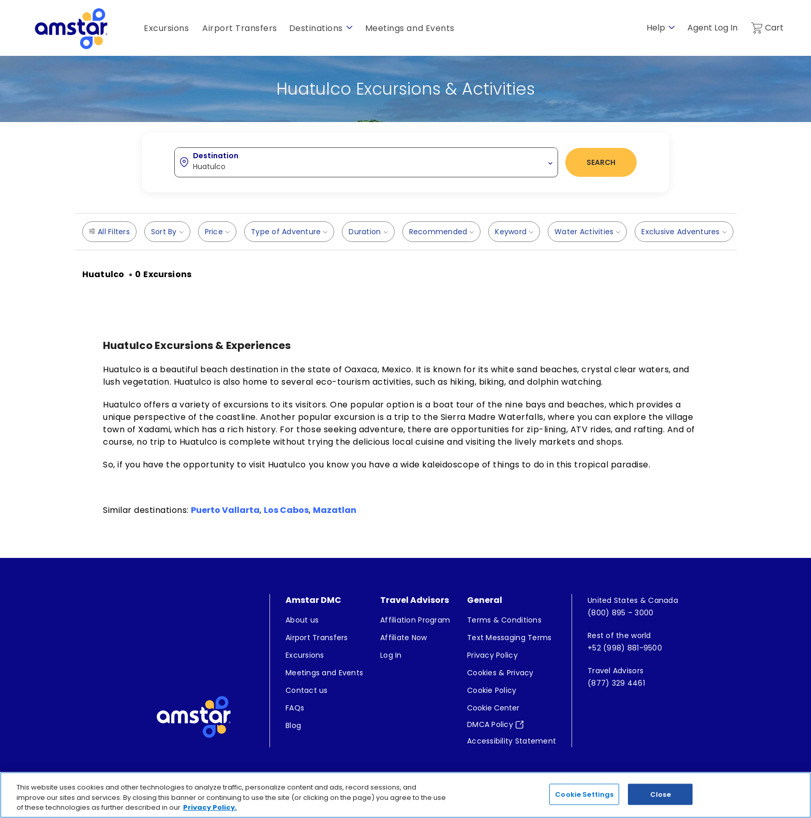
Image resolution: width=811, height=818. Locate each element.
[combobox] (366, 162)
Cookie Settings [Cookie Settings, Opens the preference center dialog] (584, 806)
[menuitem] (324, 620)
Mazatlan (334, 510)
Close (660, 806)
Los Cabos (286, 510)
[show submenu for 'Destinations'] (349, 28)
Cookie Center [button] (493, 708)
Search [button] (601, 162)
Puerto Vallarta (225, 510)
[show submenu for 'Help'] (671, 28)
